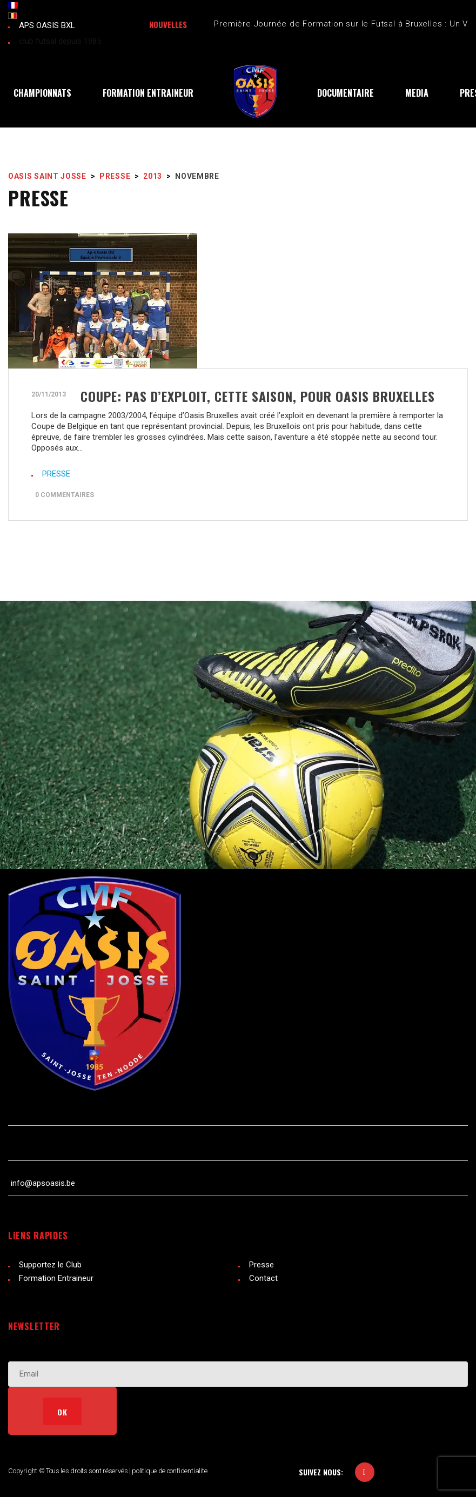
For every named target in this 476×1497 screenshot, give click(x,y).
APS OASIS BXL (47, 25)
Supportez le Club (50, 1265)
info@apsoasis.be (43, 1183)
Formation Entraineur (56, 1278)
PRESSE (56, 474)
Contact (263, 1278)
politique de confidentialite (169, 1471)
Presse (261, 1265)
